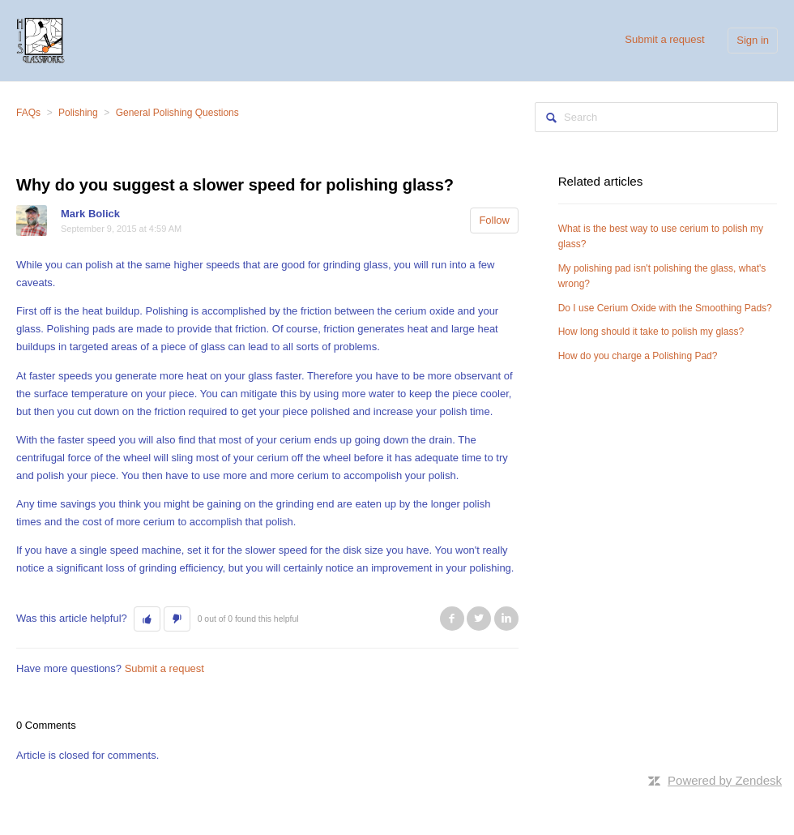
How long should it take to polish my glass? (651, 331)
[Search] (656, 117)
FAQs (28, 112)
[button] (147, 619)
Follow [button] (494, 220)
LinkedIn (506, 618)
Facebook (452, 618)
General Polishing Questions (177, 112)
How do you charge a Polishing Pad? (638, 356)
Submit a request (664, 39)
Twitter (479, 618)
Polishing (78, 112)
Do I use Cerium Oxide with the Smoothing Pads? (665, 308)
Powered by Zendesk (725, 780)
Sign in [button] (752, 40)
